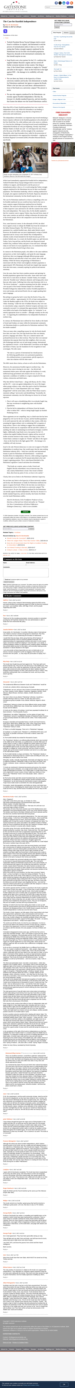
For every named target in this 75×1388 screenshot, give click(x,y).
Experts (18, 16)
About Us (4, 16)
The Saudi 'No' (58, 69)
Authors (26, 16)
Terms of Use (7, 1342)
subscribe (24, 553)
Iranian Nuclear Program (59, 95)
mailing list (6, 555)
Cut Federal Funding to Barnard (17, 547)
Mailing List (50, 16)
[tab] (57, 32)
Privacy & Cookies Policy (20, 1342)
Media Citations (61, 16)
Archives (41, 16)
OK (64, 1384)
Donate (33, 16)
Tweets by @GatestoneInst (59, 160)
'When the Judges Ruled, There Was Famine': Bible (23, 540)
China (54, 91)
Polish (6, 38)
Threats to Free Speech (59, 107)
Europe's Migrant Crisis (59, 99)
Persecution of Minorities (59, 103)
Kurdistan (17, 532)
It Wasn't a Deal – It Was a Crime (17, 550)
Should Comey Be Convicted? (16, 538)
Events (11, 16)
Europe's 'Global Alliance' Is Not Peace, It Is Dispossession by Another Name (62, 77)
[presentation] (57, 32)
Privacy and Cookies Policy (31, 1385)
